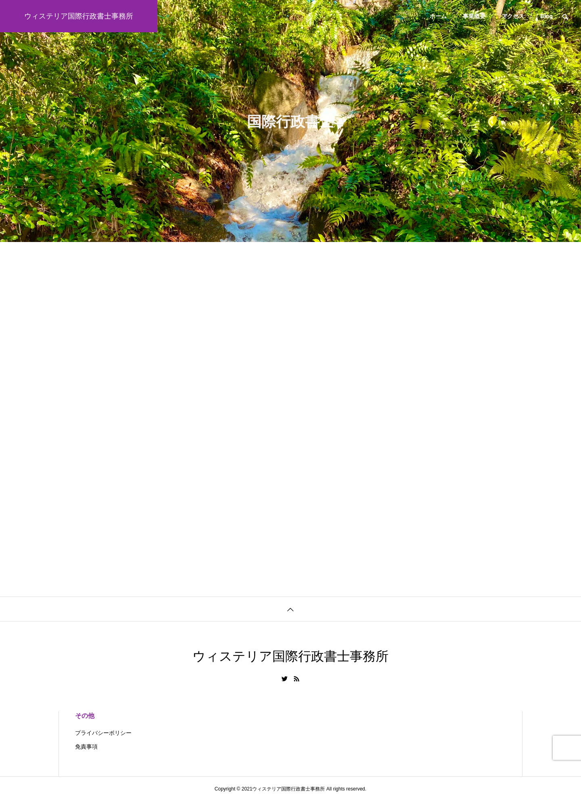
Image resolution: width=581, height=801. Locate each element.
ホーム (438, 16)
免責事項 (86, 746)
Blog (546, 16)
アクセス (513, 16)
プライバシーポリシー (103, 733)
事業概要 (474, 16)
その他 (84, 715)
